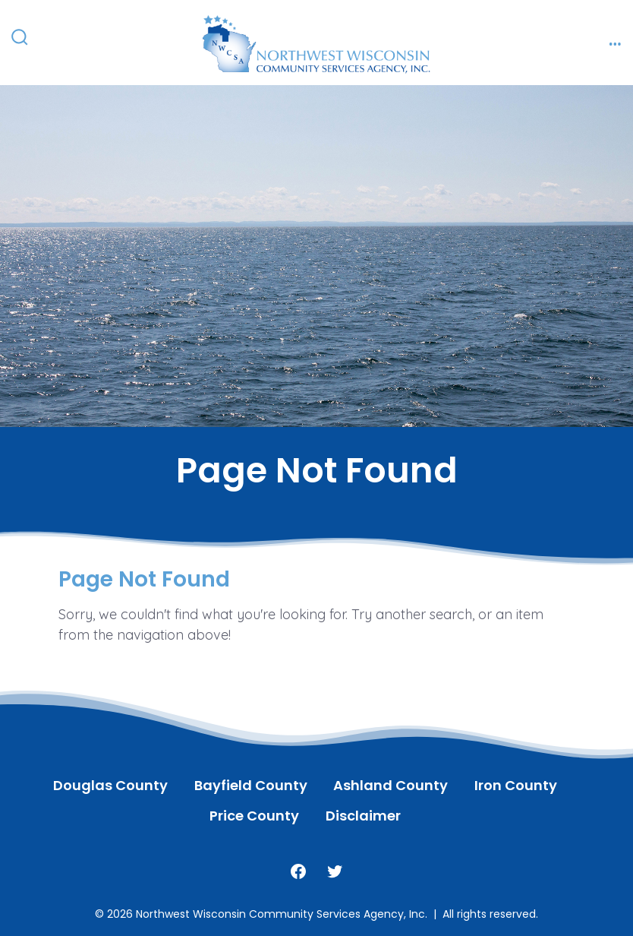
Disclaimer (363, 815)
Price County (254, 815)
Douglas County (110, 785)
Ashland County (390, 785)
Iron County (515, 785)
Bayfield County (250, 785)
